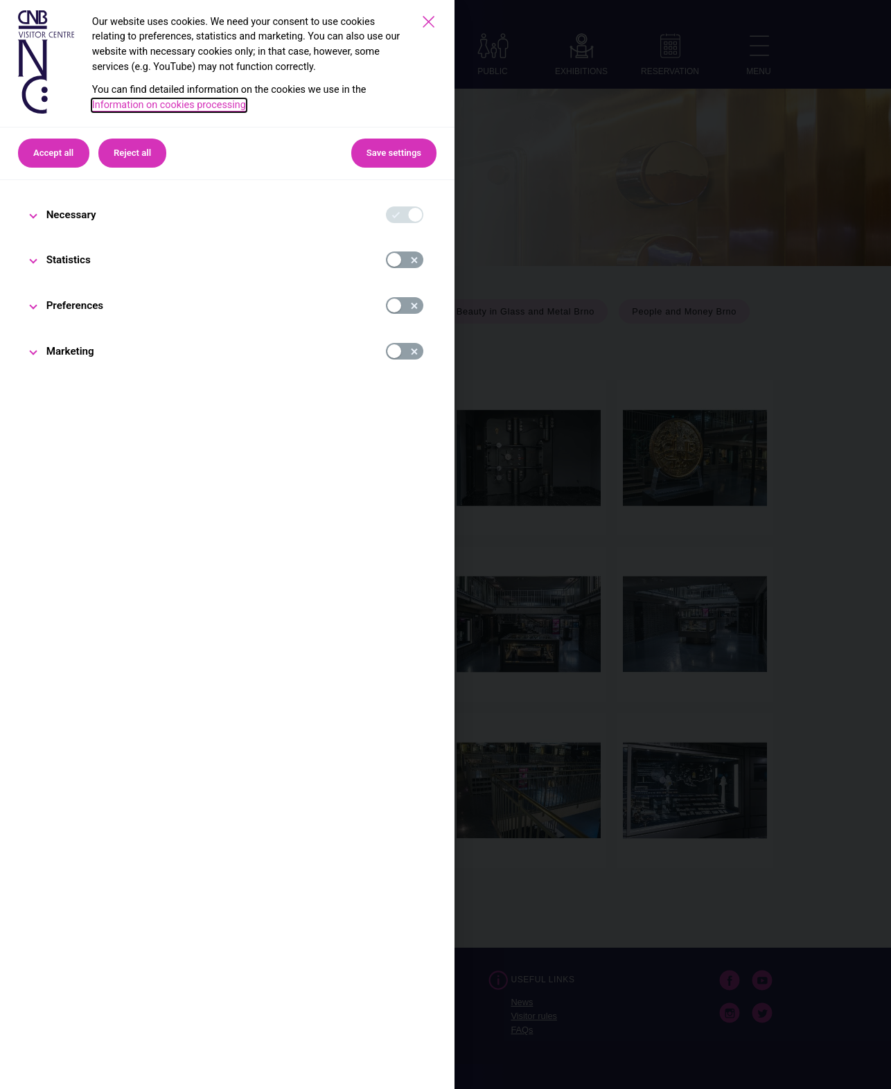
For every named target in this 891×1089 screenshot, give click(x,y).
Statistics (68, 260)
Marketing (70, 351)
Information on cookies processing (169, 105)
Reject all (132, 153)
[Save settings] (428, 21)
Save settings (394, 153)
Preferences (75, 305)
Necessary (71, 215)
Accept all (53, 153)
